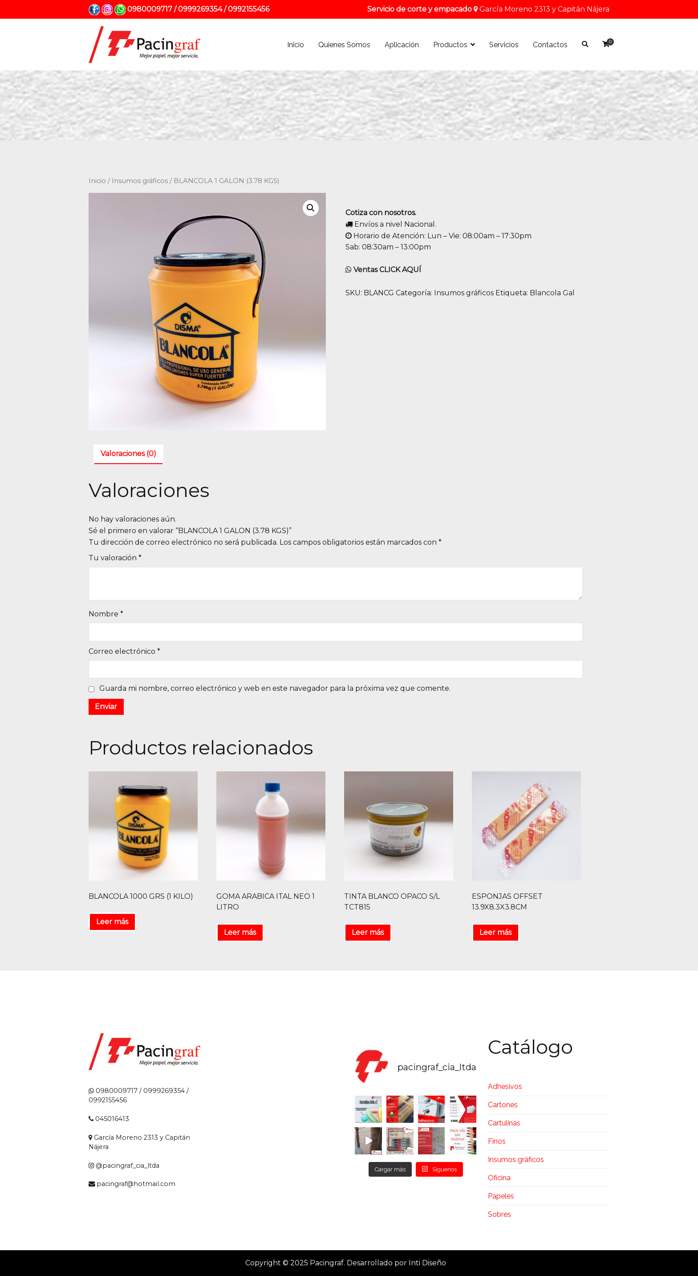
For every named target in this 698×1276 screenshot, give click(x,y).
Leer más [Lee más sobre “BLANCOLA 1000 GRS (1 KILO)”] (112, 921)
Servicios (504, 45)
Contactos (550, 45)
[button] (311, 208)
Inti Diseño (427, 1263)
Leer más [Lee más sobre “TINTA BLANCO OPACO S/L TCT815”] (368, 932)
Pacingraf (327, 1263)
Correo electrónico (124, 651)
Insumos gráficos (140, 181)
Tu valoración (115, 558)
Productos (450, 45)
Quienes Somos (344, 45)
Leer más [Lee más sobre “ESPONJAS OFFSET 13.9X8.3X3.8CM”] (495, 932)
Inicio (295, 45)
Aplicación (402, 45)
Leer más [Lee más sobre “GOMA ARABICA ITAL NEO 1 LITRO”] (240, 932)
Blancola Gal (552, 293)
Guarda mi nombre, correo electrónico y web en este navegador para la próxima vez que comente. (274, 688)
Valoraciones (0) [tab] (128, 453)
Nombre (106, 614)
